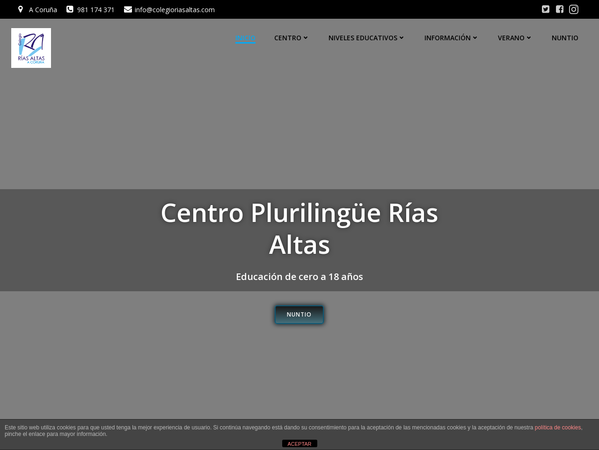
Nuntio (565, 37)
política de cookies (558, 427)
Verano (515, 37)
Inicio (245, 37)
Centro (292, 37)
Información (451, 37)
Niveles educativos (367, 37)
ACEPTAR (299, 444)
